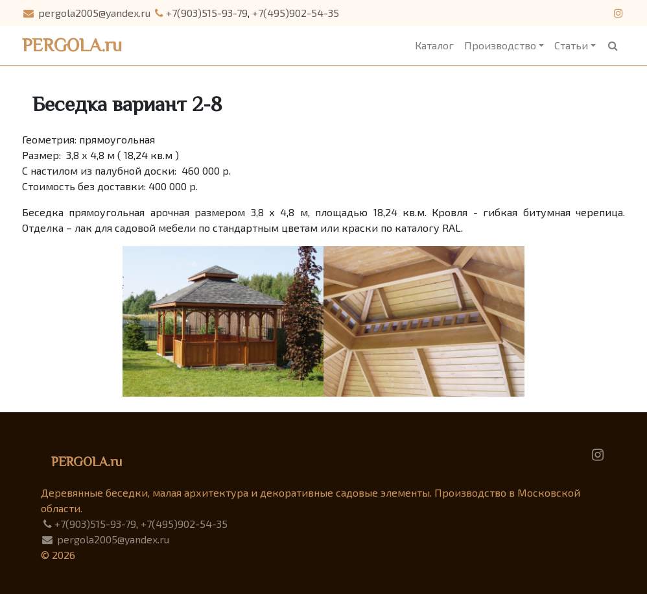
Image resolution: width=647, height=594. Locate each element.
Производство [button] (500, 45)
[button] (613, 45)
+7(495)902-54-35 (295, 12)
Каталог (434, 45)
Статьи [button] (571, 45)
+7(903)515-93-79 (200, 12)
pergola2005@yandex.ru (86, 12)
